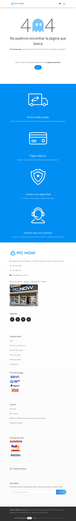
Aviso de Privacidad (16, 350)
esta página (62, 49)
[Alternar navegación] (64, 3)
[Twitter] (18, 319)
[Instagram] (28, 319)
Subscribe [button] (61, 492)
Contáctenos (14, 364)
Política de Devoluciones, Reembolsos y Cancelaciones (28, 418)
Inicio (38, 67)
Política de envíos (15, 359)
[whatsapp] (23, 319)
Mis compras (14, 413)
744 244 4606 (17, 266)
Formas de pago (15, 355)
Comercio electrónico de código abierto (49, 518)
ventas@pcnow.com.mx (20, 275)
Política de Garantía (16, 423)
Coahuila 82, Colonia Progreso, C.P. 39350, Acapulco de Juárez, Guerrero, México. (37, 261)
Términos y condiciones (17, 345)
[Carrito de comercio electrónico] (59, 3)
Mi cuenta (13, 409)
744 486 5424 (17, 270)
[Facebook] (12, 319)
